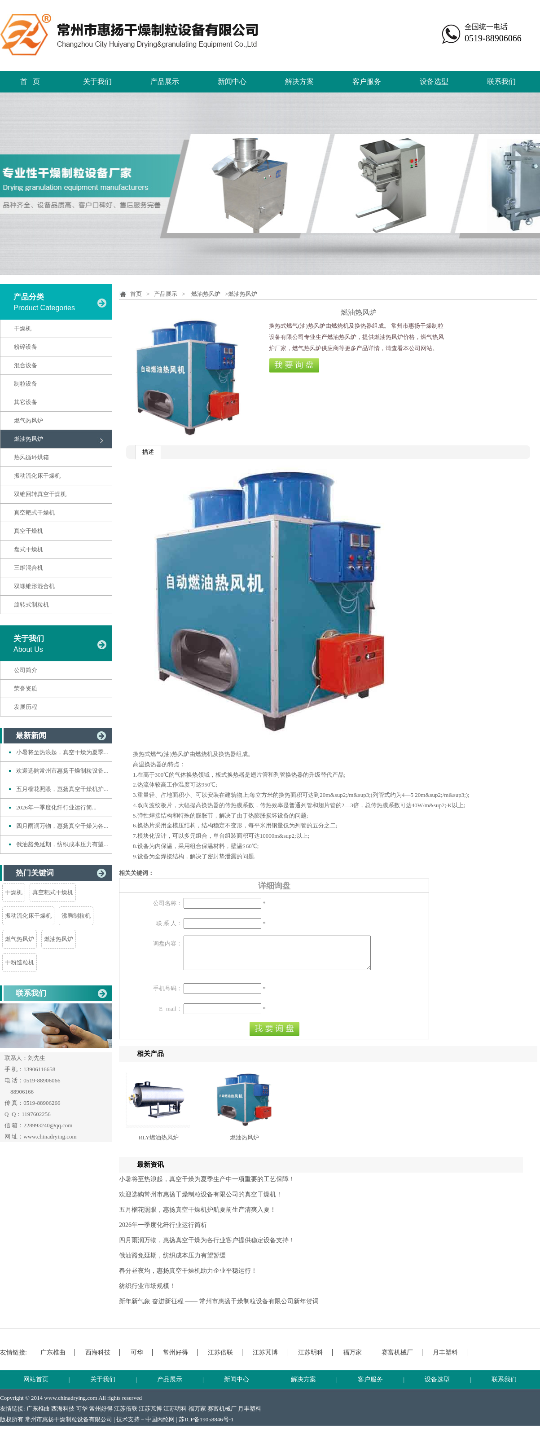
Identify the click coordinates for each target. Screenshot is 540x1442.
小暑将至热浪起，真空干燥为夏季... (62, 752)
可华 (137, 1359)
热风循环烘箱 (31, 457)
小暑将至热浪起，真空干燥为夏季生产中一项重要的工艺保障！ (207, 1186)
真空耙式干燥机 (34, 512)
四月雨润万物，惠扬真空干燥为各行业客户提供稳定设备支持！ (207, 1247)
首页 (136, 293)
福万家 (352, 1359)
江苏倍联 (220, 1359)
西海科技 (97, 1359)
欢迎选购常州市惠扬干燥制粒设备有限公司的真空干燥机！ (200, 1201)
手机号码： (167, 995)
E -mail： (170, 1015)
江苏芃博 (265, 1359)
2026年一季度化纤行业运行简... (56, 807)
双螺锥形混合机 (34, 586)
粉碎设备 (25, 346)
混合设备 (25, 365)
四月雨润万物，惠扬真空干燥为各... (62, 825)
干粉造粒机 (19, 962)
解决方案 (299, 81)
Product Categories (44, 308)
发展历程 (25, 706)
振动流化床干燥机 (37, 475)
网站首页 (35, 1386)
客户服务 (366, 81)
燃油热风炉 (28, 438)
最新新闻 (31, 735)
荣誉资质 (25, 688)
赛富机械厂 (397, 1359)
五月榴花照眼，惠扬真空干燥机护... (62, 789)
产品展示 (164, 81)
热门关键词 (35, 873)
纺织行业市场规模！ (147, 1292)
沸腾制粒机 (76, 915)
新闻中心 (232, 81)
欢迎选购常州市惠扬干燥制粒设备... (62, 770)
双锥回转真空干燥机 (40, 494)
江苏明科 (310, 1359)
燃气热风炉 (28, 420)
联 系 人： (169, 923)
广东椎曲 (53, 1359)
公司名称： (167, 903)
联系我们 (501, 81)
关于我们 (97, 81)
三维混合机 (28, 567)
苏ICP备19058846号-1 (206, 1426)
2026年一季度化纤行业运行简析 (163, 1231)
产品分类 (28, 297)
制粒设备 (25, 383)
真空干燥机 (28, 531)
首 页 (30, 81)
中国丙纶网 (160, 1426)
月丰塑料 (445, 1359)
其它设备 (25, 402)
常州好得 (175, 1359)
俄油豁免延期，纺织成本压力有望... (62, 844)
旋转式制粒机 (31, 604)
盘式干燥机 (28, 549)
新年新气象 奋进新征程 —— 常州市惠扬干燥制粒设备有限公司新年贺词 (219, 1308)
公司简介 (25, 670)
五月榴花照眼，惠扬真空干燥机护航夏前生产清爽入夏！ (197, 1216)
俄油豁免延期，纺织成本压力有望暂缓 (172, 1262)
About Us (28, 649)
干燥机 (22, 328)
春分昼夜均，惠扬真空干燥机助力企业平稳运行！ (188, 1277)
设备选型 (434, 81)
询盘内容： (167, 943)
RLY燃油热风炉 (159, 1144)
